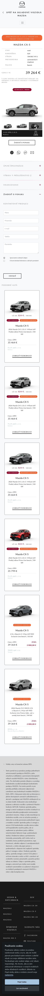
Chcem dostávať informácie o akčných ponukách (24, 260)
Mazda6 (7, 920)
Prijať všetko (22, 982)
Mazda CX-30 (31, 905)
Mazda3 (7, 914)
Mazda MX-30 (31, 917)
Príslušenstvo (22, 175)
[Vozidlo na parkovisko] (12, 152)
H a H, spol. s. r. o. (10, 133)
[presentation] (20, 269)
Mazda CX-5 (22, 325)
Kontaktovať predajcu (16, 204)
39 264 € (33, 72)
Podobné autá (9, 285)
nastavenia (9, 975)
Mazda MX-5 (9, 938)
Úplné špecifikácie (13, 166)
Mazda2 (7, 908)
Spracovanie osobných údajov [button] (18, 258)
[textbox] (21, 212)
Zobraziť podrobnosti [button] (22, 356)
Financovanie (10, 185)
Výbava (7, 175)
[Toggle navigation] (22, 23)
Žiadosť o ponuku (13, 194)
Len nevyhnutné (22, 988)
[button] (22, 142)
